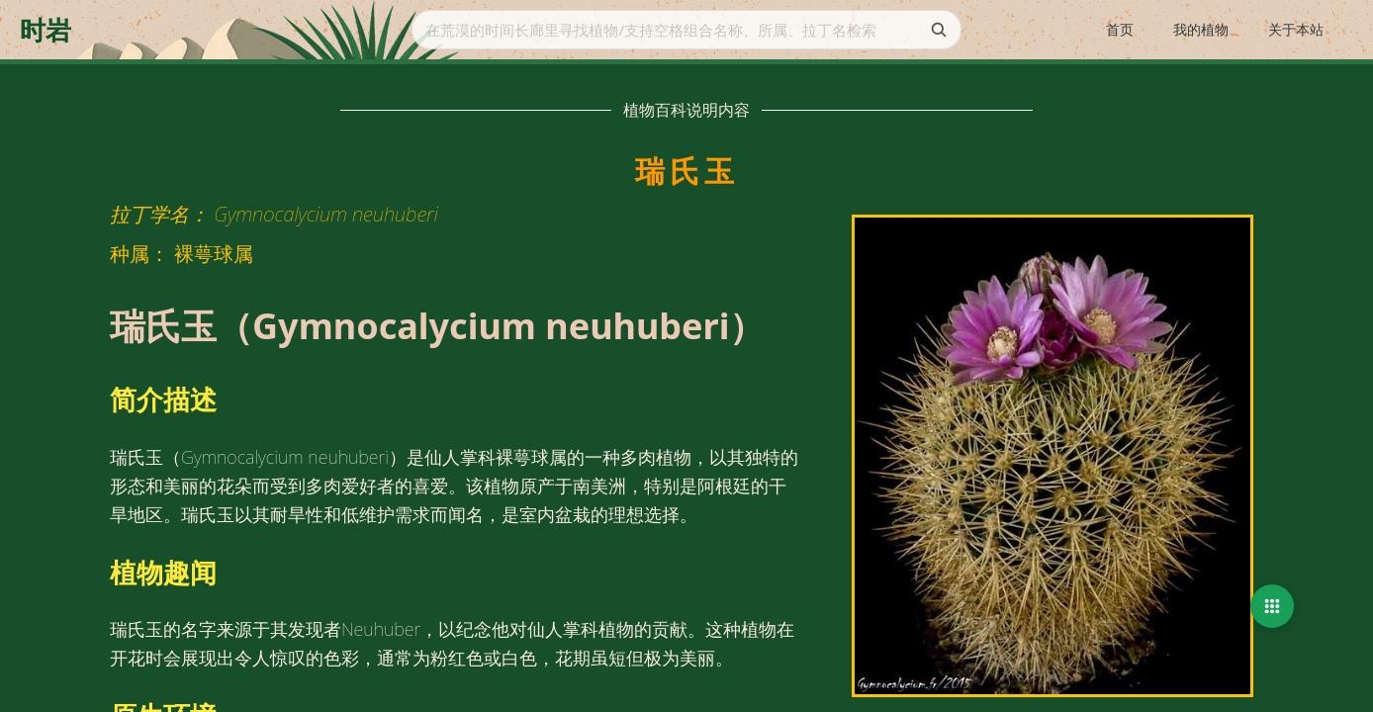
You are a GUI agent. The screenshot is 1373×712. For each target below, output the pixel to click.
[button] (1272, 606)
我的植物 (1201, 29)
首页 (1120, 29)
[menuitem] (1119, 30)
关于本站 (1296, 29)
